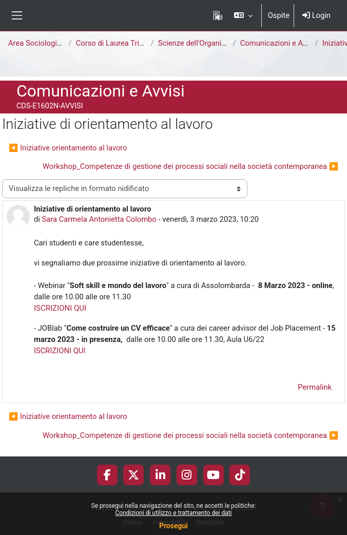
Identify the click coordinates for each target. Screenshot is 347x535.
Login (316, 15)
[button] (243, 15)
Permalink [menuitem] (315, 387)
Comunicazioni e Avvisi (279, 43)
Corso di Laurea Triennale (119, 43)
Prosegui (173, 526)
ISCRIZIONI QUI (60, 308)
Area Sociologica (36, 43)
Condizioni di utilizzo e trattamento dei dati (173, 513)
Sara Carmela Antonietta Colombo (99, 219)
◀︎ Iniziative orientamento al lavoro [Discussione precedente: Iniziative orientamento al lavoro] (68, 147)
